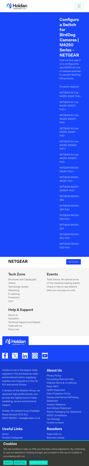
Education (13, 318)
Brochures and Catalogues (22, 279)
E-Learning (14, 294)
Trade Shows (53, 279)
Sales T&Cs (52, 386)
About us (13, 315)
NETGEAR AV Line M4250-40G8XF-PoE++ (69, 145)
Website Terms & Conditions (61, 382)
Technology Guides (18, 286)
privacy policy (32, 456)
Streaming (13, 290)
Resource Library (55, 437)
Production (14, 297)
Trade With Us (54, 434)
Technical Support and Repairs (24, 322)
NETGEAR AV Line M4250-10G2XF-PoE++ (69, 106)
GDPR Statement (56, 390)
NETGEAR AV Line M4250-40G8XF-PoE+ (69, 158)
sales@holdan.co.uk (29, 418)
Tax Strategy (53, 419)
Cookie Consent (55, 422)
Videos (12, 283)
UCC (10, 301)
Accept (8, 462)
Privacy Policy (54, 375)
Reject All (20, 462)
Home (5, 434)
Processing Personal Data (60, 379)
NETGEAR (73, 262)
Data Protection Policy (58, 393)
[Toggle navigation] (79, 6)
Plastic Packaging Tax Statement (64, 411)
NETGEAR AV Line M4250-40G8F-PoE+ (69, 132)
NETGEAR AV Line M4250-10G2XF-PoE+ (69, 119)
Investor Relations (56, 404)
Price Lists (13, 329)
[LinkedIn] (25, 355)
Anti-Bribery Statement (59, 408)
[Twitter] (15, 355)
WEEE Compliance (57, 415)
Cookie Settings (38, 462)
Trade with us (15, 325)
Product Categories (12, 437)
